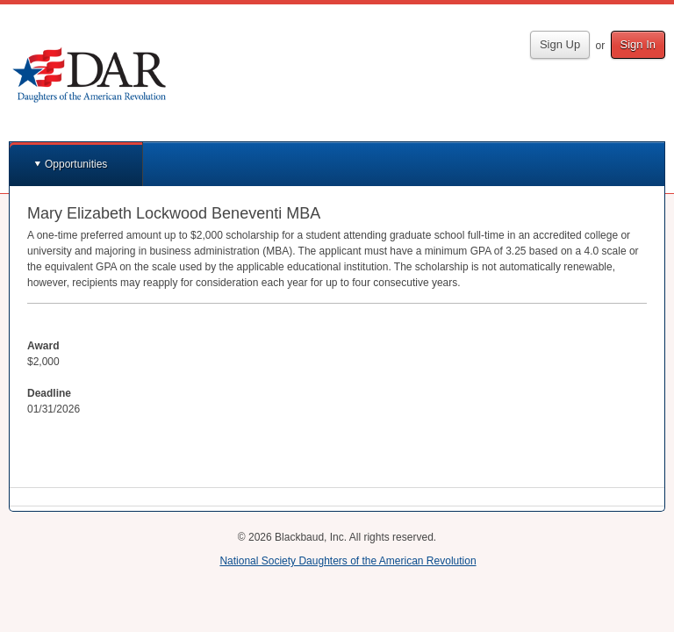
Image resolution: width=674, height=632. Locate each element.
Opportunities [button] (76, 164)
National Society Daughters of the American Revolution (347, 561)
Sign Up (560, 44)
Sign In (638, 44)
